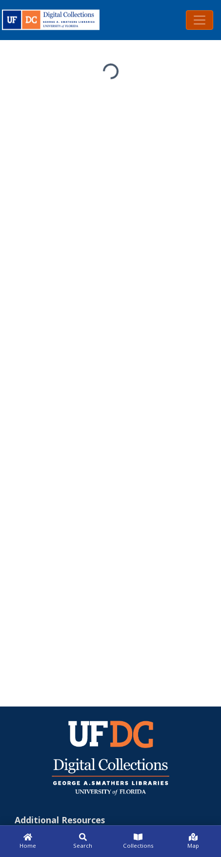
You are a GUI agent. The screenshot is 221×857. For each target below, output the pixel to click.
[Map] (193, 841)
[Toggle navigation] (199, 20)
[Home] (27, 841)
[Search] (82, 841)
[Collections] (138, 841)
